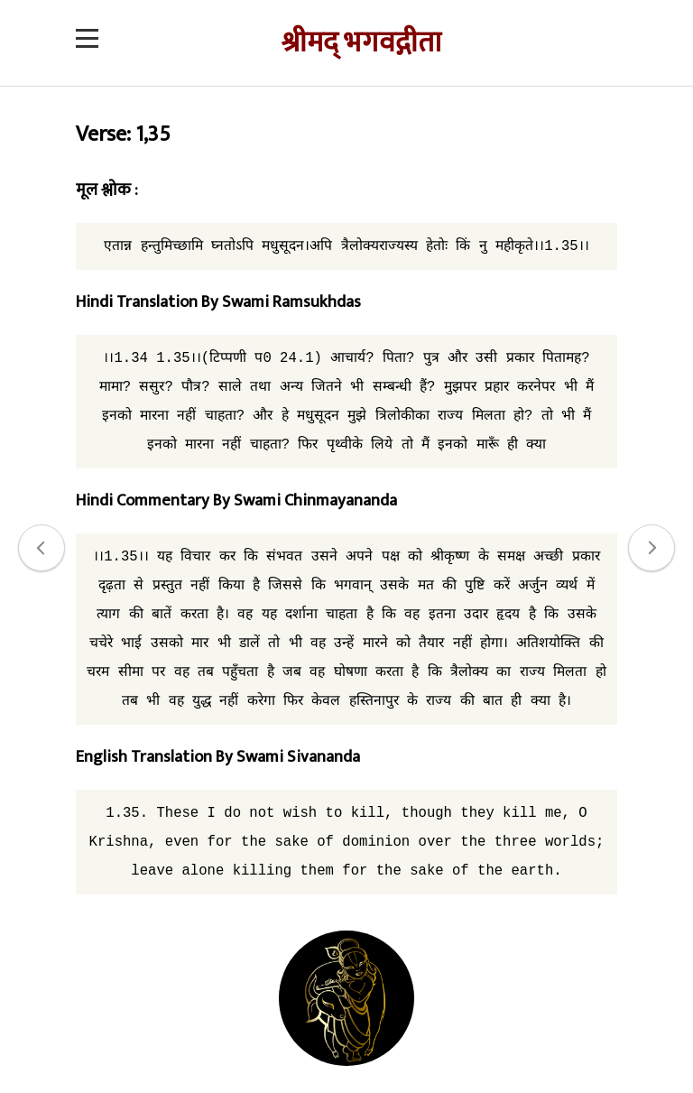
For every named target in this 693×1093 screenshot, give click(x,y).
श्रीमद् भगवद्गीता (361, 43)
